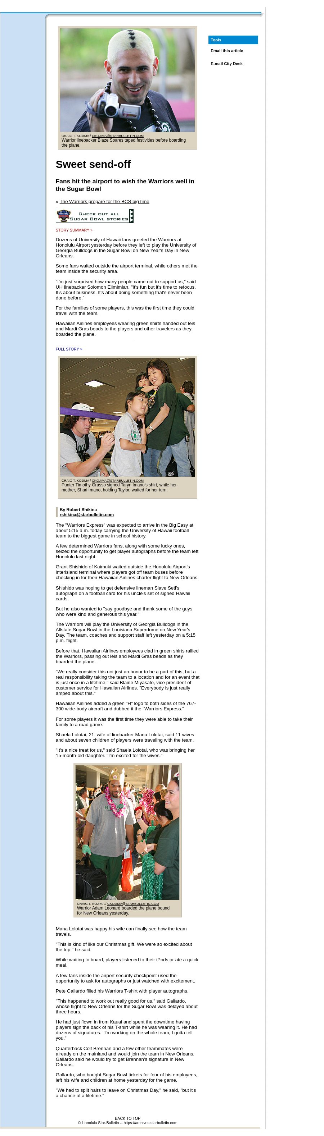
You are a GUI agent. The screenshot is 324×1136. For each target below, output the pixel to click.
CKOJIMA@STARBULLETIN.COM (118, 136)
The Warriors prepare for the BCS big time (104, 201)
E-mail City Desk (227, 63)
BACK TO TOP (127, 1118)
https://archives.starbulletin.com (150, 1123)
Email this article (227, 51)
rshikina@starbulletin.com (87, 514)
